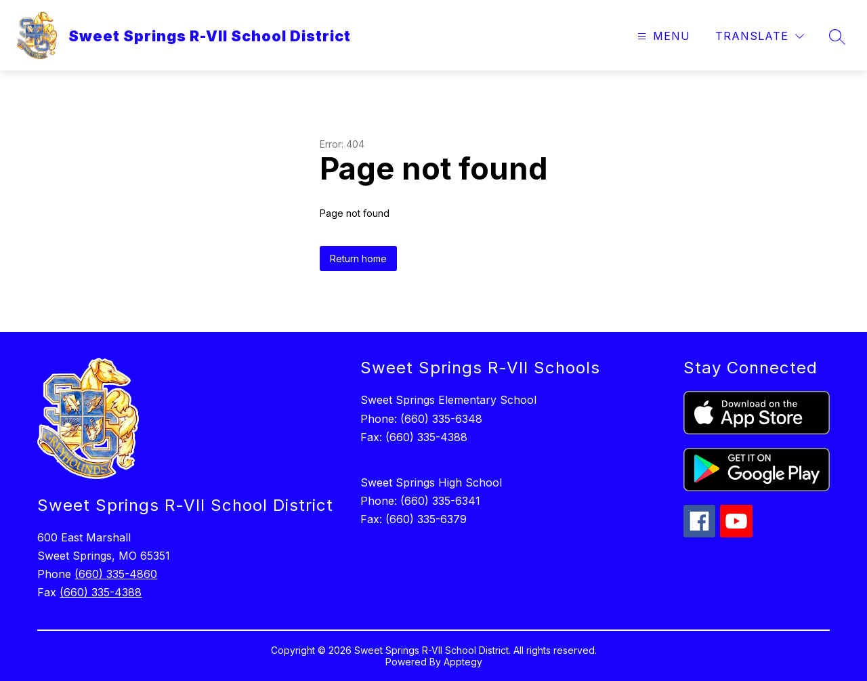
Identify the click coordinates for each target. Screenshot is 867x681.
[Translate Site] (759, 36)
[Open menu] (662, 36)
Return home (358, 258)
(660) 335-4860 (116, 574)
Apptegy (463, 661)
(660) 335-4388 (101, 592)
